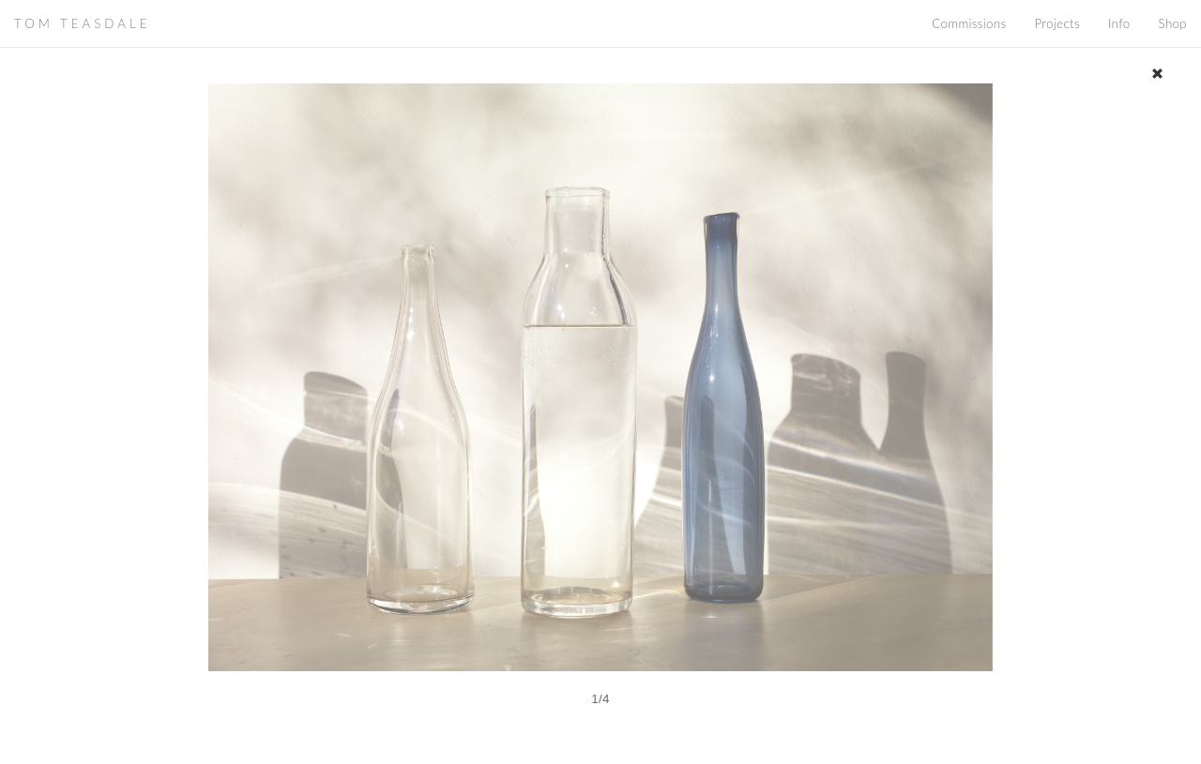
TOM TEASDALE (82, 23)
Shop (1173, 23)
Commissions (969, 23)
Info (1119, 23)
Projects (1056, 23)
